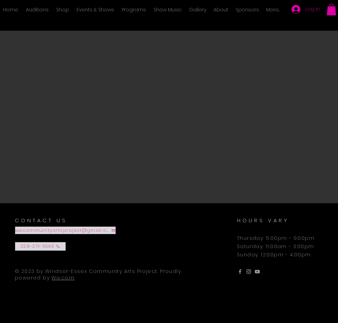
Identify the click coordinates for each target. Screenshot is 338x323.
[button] (331, 9)
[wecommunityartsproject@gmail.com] (65, 230)
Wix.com (62, 277)
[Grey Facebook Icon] (240, 271)
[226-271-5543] (40, 246)
